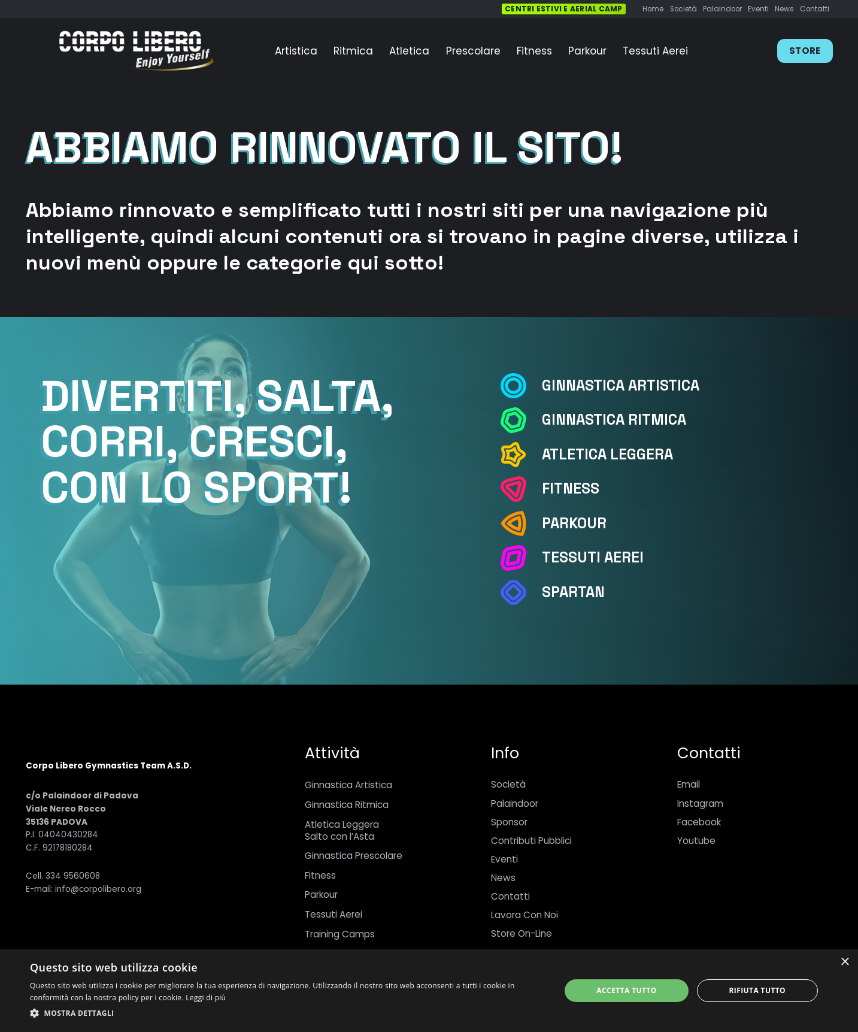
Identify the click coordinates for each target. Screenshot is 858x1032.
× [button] (844, 962)
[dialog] (429, 990)
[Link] (136, 51)
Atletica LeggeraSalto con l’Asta (342, 830)
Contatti (510, 896)
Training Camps (340, 934)
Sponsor (509, 822)
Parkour (321, 894)
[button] (287, 1013)
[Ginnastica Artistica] (520, 386)
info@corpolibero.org (98, 889)
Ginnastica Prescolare (353, 855)
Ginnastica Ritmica (347, 804)
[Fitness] (520, 489)
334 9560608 (73, 876)
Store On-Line (521, 933)
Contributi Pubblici (531, 840)
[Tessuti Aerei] (520, 558)
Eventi (504, 859)
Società (508, 784)
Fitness (320, 875)
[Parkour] (520, 524)
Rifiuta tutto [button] (757, 990)
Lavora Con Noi (524, 915)
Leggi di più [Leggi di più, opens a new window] (206, 997)
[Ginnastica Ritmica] (520, 420)
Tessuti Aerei (333, 914)
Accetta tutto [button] (626, 990)
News (503, 877)
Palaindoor (514, 803)
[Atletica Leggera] (520, 455)
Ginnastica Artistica (348, 785)
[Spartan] (520, 593)
